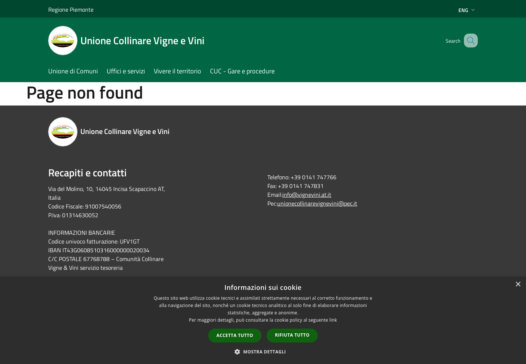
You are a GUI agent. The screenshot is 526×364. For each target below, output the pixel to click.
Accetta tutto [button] (235, 335)
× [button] (518, 284)
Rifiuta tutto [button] (292, 335)
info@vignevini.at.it (306, 194)
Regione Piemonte (71, 9)
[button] (263, 351)
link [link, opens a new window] (333, 320)
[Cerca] (469, 40)
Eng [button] (467, 10)
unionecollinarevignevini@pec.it (317, 203)
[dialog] (263, 320)
